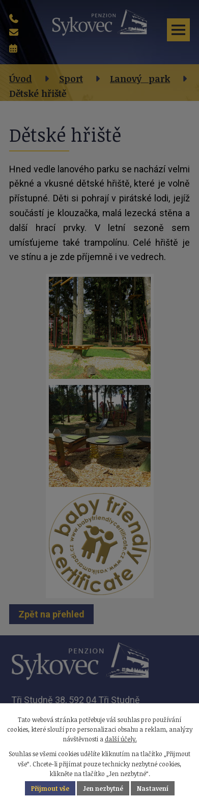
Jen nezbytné (103, 788)
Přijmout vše (50, 788)
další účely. (121, 739)
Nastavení (152, 788)
